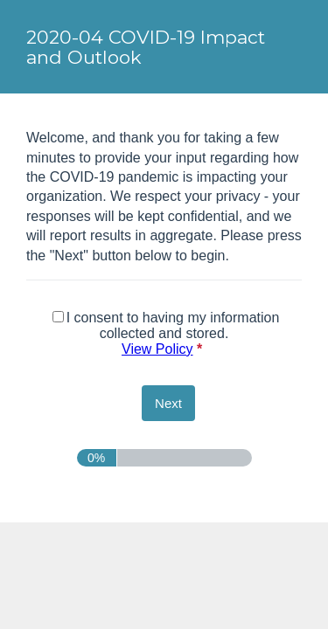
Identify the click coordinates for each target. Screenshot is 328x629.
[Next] (168, 403)
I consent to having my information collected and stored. (166, 333)
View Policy (157, 349)
